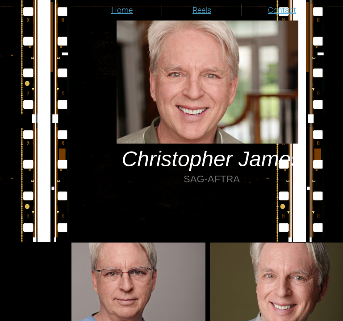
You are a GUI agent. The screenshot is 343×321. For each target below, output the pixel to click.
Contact (282, 10)
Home (122, 10)
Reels (201, 10)
